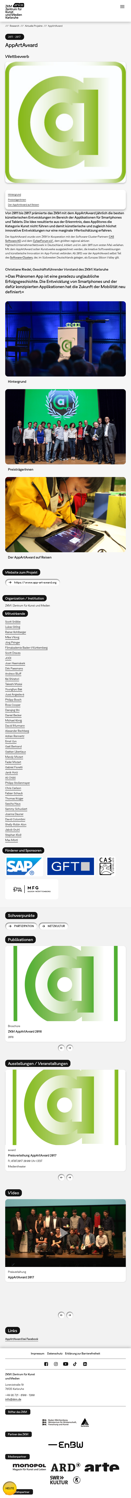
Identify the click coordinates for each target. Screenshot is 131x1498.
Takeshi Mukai (13, 684)
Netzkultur (56, 926)
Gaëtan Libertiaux (15, 751)
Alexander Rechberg (17, 730)
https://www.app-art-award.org (35, 582)
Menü (122, 6)
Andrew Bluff (13, 673)
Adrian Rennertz (14, 736)
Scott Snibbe (12, 621)
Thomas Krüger (14, 798)
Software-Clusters (21, 257)
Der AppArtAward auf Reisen (23, 204)
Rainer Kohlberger (15, 632)
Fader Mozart (13, 762)
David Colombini (15, 819)
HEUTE (10, 1488)
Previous (61, 1048)
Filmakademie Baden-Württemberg (26, 647)
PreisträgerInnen (17, 199)
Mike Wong (12, 637)
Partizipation (24, 926)
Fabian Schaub (14, 793)
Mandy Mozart (14, 756)
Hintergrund (14, 194)
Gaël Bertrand (13, 746)
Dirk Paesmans (14, 668)
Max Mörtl (11, 840)
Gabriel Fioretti (14, 767)
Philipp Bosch (13, 699)
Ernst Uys (10, 741)
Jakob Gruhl (12, 829)
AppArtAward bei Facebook (21, 1338)
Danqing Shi (12, 710)
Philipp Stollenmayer (17, 782)
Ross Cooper (12, 704)
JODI (8, 658)
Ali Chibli (10, 777)
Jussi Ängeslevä (14, 694)
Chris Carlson (13, 788)
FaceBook (46, 1364)
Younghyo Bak (13, 689)
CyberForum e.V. (43, 240)
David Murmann (15, 725)
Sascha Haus (12, 803)
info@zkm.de (13, 1399)
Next (69, 1048)
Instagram (55, 1364)
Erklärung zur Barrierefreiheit (82, 1353)
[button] (65, 122)
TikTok (75, 1364)
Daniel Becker (13, 715)
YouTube (65, 1364)
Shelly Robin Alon (15, 824)
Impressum (37, 1353)
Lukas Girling (12, 626)
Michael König (13, 720)
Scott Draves (12, 652)
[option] (65, 994)
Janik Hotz (11, 772)
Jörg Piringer (12, 642)
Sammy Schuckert (16, 808)
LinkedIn (85, 1364)
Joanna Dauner (14, 814)
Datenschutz (54, 1353)
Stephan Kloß (13, 834)
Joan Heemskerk (15, 663)
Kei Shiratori (12, 678)
